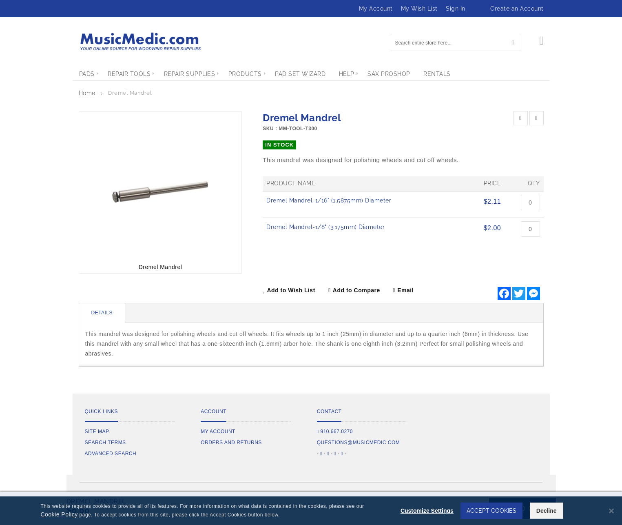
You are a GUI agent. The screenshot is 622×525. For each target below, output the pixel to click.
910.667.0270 (335, 431)
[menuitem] (87, 74)
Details (102, 313)
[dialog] (311, 510)
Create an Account (517, 8)
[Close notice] (611, 511)
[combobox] (456, 42)
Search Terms (105, 442)
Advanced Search (111, 453)
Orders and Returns (231, 442)
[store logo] (140, 41)
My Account (376, 8)
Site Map (97, 431)
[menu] (311, 74)
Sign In (455, 8)
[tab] (102, 313)
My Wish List (419, 8)
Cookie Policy (58, 514)
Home (87, 93)
